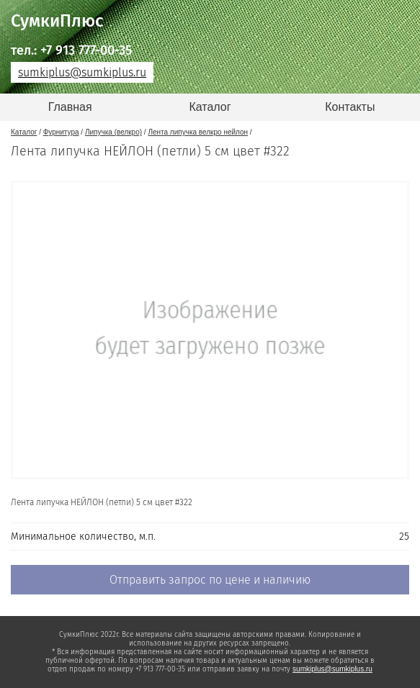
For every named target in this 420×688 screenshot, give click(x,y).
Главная (70, 107)
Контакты (350, 107)
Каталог (210, 107)
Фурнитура (61, 132)
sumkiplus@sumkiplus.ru (82, 72)
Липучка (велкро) (113, 132)
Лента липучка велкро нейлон (198, 132)
